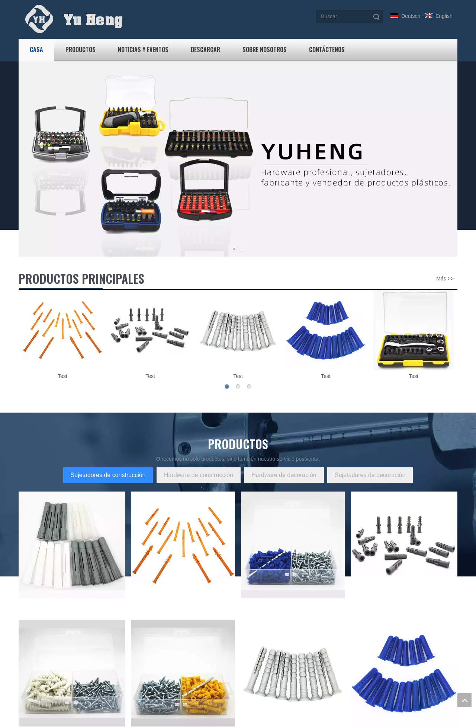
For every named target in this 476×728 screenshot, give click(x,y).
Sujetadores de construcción (108, 475)
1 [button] (227, 386)
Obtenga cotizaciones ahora (365, 588)
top (464, 700)
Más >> (445, 278)
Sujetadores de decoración (370, 475)
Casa (36, 49)
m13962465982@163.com (75, 563)
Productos (80, 49)
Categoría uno (151, 629)
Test (62, 376)
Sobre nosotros (264, 49)
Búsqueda (376, 16)
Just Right (299, 723)
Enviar (372, 698)
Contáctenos (327, 49)
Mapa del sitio (258, 686)
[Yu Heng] (24, 614)
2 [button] (238, 386)
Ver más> (30, 668)
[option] (62, 335)
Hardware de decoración (283, 475)
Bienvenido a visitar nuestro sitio (208, 629)
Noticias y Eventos (143, 49)
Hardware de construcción (198, 475)
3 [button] (249, 386)
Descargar (205, 49)
